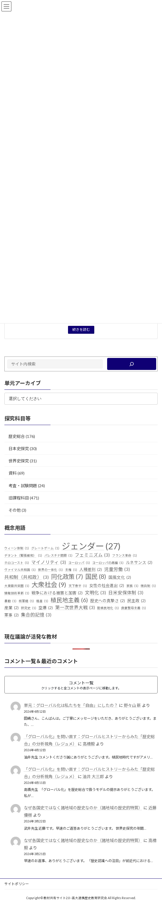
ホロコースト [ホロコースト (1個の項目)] (16, 562)
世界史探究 (18, 460)
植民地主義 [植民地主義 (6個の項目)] (69, 600)
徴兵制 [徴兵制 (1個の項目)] (148, 585)
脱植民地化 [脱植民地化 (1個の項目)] (108, 608)
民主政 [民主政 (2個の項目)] (136, 600)
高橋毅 (89, 743)
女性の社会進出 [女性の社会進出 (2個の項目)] (106, 585)
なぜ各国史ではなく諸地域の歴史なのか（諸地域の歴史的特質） (83, 807)
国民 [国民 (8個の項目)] (95, 576)
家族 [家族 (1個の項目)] (132, 585)
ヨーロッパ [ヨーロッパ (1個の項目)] (79, 562)
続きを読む (81, 329)
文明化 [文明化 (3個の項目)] (95, 592)
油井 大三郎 (93, 776)
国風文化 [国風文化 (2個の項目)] (120, 577)
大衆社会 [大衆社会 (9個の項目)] (49, 584)
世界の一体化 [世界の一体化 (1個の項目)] (50, 570)
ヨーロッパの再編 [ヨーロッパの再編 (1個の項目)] (107, 562)
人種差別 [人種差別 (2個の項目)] (90, 570)
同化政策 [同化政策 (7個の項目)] (67, 576)
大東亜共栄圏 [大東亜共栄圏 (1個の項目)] (16, 585)
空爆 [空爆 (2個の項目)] (46, 608)
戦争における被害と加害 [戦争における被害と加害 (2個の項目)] (57, 593)
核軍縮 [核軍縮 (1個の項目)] (26, 600)
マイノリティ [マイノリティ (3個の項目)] (48, 562)
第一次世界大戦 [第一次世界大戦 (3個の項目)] (75, 607)
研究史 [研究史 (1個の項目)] (28, 608)
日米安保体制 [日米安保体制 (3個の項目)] (125, 592)
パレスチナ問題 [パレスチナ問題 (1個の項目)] (58, 555)
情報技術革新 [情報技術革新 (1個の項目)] (16, 593)
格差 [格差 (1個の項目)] (42, 600)
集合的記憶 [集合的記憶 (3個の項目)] (36, 614)
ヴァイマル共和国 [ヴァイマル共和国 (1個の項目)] (20, 570)
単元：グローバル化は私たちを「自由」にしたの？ (71, 705)
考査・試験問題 (22, 485)
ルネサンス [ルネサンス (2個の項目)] (139, 562)
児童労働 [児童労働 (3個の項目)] (117, 569)
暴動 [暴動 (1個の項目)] (10, 600)
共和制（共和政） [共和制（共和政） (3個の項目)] (26, 577)
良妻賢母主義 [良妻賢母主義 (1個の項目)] (133, 608)
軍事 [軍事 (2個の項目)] (11, 615)
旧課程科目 (18, 497)
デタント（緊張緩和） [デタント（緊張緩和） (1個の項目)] (23, 555)
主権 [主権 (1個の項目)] (71, 570)
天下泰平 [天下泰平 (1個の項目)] (78, 585)
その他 (14, 510)
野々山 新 (132, 705)
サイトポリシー (16, 884)
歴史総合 (16, 436)
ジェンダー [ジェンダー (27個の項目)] (91, 546)
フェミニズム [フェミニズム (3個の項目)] (92, 555)
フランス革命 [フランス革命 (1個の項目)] (124, 555)
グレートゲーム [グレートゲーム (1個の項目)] (45, 548)
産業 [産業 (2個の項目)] (11, 608)
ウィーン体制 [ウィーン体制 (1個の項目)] (16, 548)
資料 (12, 473)
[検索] (131, 364)
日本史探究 (18, 448)
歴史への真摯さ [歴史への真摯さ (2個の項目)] (107, 600)
